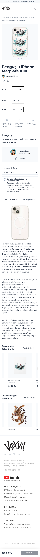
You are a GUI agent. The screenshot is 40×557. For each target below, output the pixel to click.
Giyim (27, 524)
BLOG (18, 511)
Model (4, 100)
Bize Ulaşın (24, 500)
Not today (11, 429)
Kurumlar (27, 528)
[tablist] (20, 200)
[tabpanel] (20, 272)
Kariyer (27, 514)
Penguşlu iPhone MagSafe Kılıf (13, 20)
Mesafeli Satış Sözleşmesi (15, 497)
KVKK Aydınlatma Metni (14, 490)
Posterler (8, 528)
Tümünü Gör (29, 348)
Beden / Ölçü (20, 172)
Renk (4, 90)
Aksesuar (20, 524)
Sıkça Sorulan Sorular (13, 514)
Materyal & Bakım (20, 168)
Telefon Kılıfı (29, 18)
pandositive (23, 151)
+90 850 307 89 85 (12, 470)
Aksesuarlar (18, 18)
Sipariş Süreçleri (11, 500)
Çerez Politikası (27, 494)
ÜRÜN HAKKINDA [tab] (11, 200)
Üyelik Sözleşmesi (12, 494)
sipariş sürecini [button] (23, 189)
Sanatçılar (17, 528)
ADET (4, 109)
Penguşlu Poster (14, 380)
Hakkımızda (9, 511)
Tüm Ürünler (6, 18)
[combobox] (18, 100)
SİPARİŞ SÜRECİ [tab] (29, 200)
